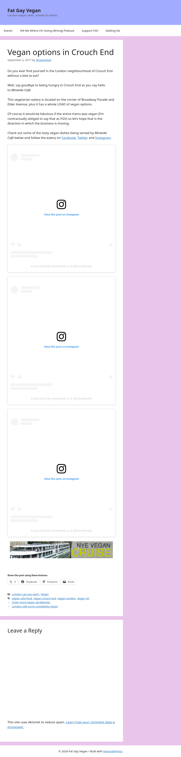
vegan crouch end (45, 598)
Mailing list (113, 30)
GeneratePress (112, 751)
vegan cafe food (22, 598)
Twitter (82, 138)
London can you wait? (25, 594)
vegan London (67, 598)
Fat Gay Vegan (24, 10)
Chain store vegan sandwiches (31, 602)
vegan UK (83, 598)
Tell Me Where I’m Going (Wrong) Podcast (47, 30)
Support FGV (90, 30)
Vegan (44, 594)
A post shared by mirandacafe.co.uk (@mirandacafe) (61, 266)
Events (8, 30)
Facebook (68, 138)
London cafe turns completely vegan (35, 606)
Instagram (103, 138)
